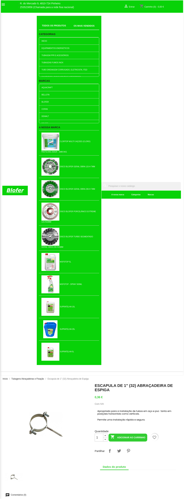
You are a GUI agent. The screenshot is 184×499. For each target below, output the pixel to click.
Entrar (144, 455)
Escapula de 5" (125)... (47, 355)
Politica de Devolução (61, 482)
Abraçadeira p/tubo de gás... (77, 355)
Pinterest (128, 118)
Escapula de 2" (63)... (166, 241)
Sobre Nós (8, 452)
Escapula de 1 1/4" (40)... (47, 241)
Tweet (119, 118)
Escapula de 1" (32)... (47, 298)
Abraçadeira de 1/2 (136, 298)
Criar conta (147, 459)
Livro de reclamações (60, 467)
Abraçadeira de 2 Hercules (166, 298)
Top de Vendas (57, 455)
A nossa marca (64, 29)
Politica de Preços (59, 474)
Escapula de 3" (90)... (77, 298)
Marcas (98, 29)
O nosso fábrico (11, 455)
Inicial (42, 24)
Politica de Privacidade (61, 478)
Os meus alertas (150, 463)
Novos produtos (57, 452)
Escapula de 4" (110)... (107, 241)
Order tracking (149, 452)
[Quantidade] (99, 105)
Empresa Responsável (61, 471)
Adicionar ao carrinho (127, 105)
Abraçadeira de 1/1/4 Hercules (18, 298)
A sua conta (150, 446)
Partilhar (109, 118)
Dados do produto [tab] (114, 134)
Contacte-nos (9, 459)
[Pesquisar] (114, 20)
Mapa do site (9, 463)
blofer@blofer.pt (103, 470)
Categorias (82, 29)
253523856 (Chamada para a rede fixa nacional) (47, 7)
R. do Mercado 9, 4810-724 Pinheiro (40, 3)
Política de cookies (59, 486)
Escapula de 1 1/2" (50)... (136, 241)
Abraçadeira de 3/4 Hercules (107, 298)
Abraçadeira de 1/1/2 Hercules (77, 241)
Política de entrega (59, 490)
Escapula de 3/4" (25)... (17, 241)
